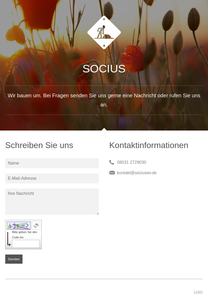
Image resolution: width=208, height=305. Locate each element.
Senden (14, 259)
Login (198, 292)
